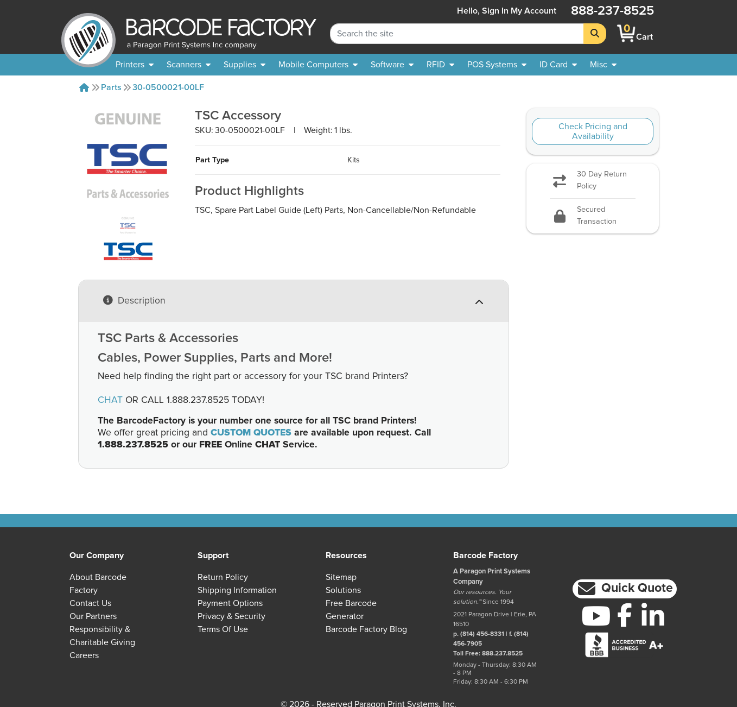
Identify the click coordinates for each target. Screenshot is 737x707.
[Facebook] (624, 615)
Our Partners (93, 616)
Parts (111, 87)
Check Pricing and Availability (592, 131)
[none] (603, 64)
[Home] (84, 87)
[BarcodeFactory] (88, 33)
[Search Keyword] (457, 33)
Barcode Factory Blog (366, 629)
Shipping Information (237, 590)
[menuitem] (134, 64)
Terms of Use (223, 629)
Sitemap (341, 577)
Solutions (343, 590)
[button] (625, 588)
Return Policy (223, 577)
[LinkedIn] (653, 616)
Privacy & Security (231, 616)
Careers (84, 655)
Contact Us (90, 603)
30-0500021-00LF (168, 87)
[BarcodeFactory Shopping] (627, 33)
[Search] (594, 33)
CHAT (110, 400)
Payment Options (230, 603)
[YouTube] (595, 616)
